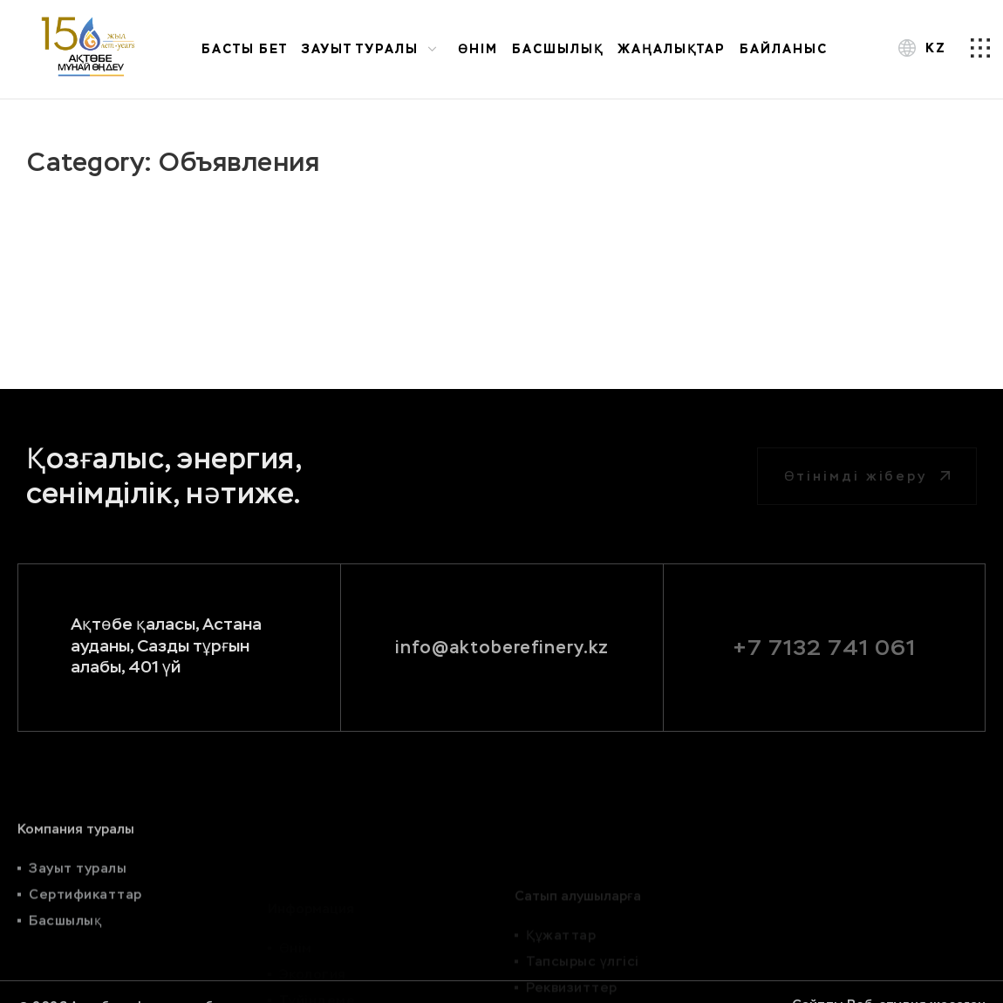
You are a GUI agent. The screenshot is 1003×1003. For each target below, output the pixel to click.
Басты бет (244, 49)
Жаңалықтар (671, 49)
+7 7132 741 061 (824, 647)
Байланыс (784, 49)
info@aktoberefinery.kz (502, 647)
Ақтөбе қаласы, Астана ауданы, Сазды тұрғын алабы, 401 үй (166, 645)
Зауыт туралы (373, 48)
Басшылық (558, 49)
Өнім (478, 49)
